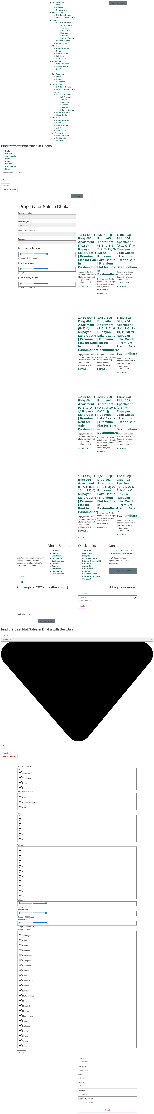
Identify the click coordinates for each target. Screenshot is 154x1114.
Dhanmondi (57, 558)
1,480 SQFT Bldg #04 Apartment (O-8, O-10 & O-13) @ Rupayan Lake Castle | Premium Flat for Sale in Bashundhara (107, 414)
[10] (19, 893)
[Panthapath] (19, 1022)
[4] (19, 831)
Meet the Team (63, 53)
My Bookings (62, 66)
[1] (19, 816)
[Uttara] (19, 1042)
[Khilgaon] (19, 982)
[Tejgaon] (19, 1037)
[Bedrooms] (47, 242)
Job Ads (60, 56)
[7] (19, 878)
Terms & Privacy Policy (88, 587)
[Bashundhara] (19, 952)
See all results (9, 189)
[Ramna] (19, 1027)
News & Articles (63, 23)
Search (21, 1053)
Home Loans (57, 12)
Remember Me (84, 601)
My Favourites (62, 64)
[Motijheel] (19, 1007)
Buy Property (58, 2)
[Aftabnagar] (19, 932)
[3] (19, 826)
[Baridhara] (19, 947)
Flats (58, 5)
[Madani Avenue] (19, 992)
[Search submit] (3, 179)
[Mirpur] (19, 997)
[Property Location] (47, 216)
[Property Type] (47, 225)
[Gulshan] (19, 967)
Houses (59, 7)
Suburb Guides (63, 41)
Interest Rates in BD (65, 18)
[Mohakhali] (19, 1002)
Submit (107, 1110)
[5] (19, 836)
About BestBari (63, 48)
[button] (62, 71)
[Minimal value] (27, 254)
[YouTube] (22, 582)
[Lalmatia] (19, 987)
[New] (19, 794)
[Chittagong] (19, 957)
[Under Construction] (19, 799)
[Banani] (19, 942)
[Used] (19, 804)
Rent (7, 159)
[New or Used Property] (47, 234)
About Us (56, 46)
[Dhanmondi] (19, 962)
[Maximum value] (41, 254)
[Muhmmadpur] (19, 1012)
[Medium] (22, 577)
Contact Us (61, 59)
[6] (19, 873)
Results (6, 186)
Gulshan (56, 551)
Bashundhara (58, 561)
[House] (19, 779)
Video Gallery (62, 43)
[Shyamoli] (19, 1032)
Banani (55, 553)
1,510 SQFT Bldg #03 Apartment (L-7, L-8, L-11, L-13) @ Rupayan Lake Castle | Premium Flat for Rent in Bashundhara (88, 494)
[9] (19, 888)
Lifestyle (64, 36)
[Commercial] (19, 774)
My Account (57, 61)
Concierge (61, 51)
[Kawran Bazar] (19, 977)
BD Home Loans (63, 15)
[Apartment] (19, 769)
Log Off (59, 69)
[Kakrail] (19, 972)
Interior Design (67, 38)
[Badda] (19, 937)
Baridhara (56, 556)
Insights (55, 20)
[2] (19, 821)
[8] (19, 883)
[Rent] (19, 784)
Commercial (61, 10)
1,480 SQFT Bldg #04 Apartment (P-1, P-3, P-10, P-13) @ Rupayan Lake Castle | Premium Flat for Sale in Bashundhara (127, 335)
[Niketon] (19, 1017)
